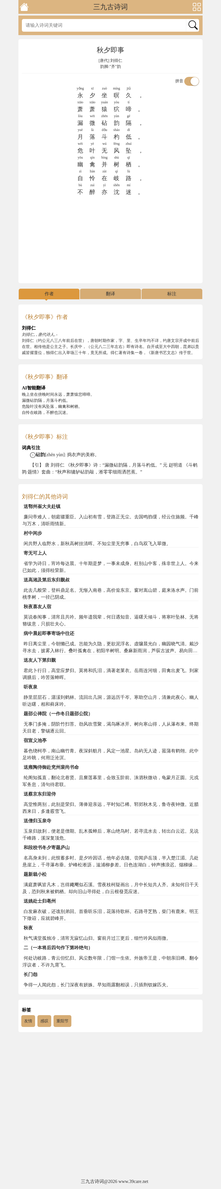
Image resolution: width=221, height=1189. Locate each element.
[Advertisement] (110, 239)
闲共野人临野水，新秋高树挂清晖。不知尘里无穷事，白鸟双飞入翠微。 (97, 543)
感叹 (44, 1021)
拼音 (187, 81)
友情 (28, 1021)
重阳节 (62, 1021)
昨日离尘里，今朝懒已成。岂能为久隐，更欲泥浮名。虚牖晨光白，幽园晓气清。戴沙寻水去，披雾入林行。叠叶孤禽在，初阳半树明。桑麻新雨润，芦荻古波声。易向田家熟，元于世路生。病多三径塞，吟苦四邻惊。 (110, 650)
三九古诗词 (110, 7)
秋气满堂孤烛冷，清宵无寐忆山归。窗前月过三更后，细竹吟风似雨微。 (97, 938)
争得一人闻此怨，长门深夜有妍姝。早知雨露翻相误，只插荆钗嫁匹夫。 (97, 984)
